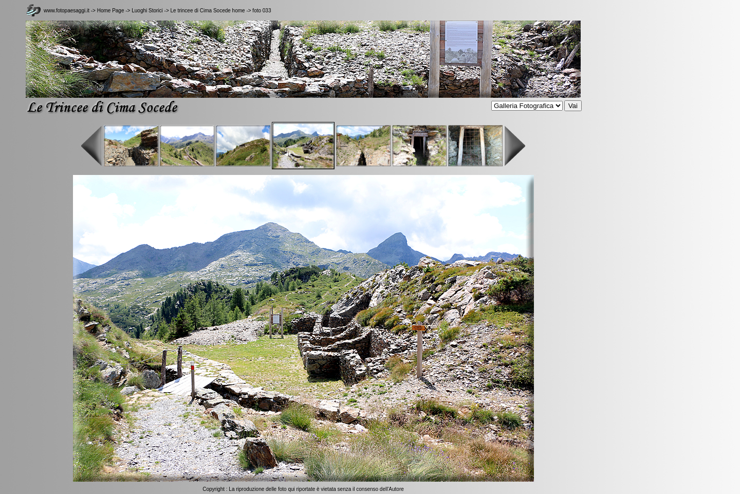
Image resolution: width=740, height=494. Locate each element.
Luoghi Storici (148, 10)
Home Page (110, 10)
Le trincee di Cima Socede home (208, 10)
